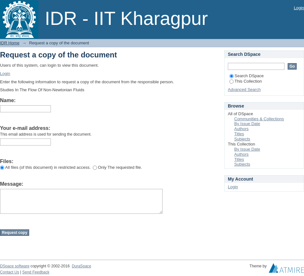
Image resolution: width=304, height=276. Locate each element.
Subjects (242, 139)
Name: (8, 100)
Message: (11, 184)
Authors (241, 128)
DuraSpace (81, 266)
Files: (6, 161)
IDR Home (10, 43)
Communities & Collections (259, 118)
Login (299, 7)
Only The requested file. (117, 167)
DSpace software (14, 266)
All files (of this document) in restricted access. (45, 167)
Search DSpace (246, 75)
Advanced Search (244, 89)
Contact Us (9, 272)
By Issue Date (247, 123)
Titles (239, 133)
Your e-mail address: (25, 128)
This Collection (245, 81)
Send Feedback (36, 272)
